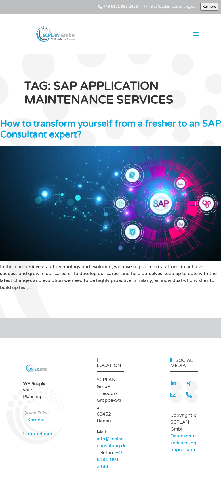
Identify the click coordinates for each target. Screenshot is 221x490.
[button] (196, 34)
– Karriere (34, 420)
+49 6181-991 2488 (110, 459)
